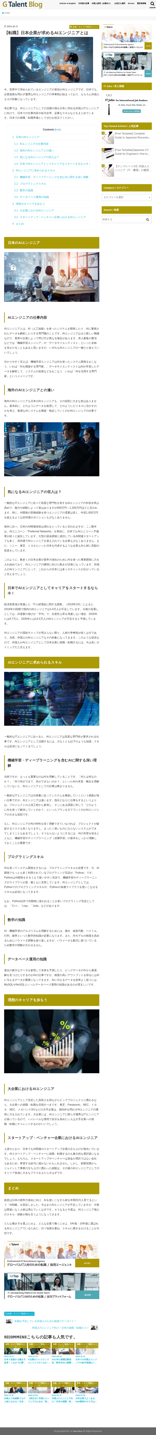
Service (131, 3)
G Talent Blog (76, 1431)
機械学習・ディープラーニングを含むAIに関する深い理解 (51, 177)
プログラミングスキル (30, 183)
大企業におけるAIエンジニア (34, 210)
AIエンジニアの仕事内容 (31, 143)
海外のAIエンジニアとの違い (34, 150)
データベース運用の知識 (31, 197)
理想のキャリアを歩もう (28, 203)
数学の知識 (23, 190)
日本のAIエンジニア (25, 137)
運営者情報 (141, 3)
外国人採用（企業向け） (102, 3)
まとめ (18, 223)
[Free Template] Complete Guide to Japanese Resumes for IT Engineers (132, 135)
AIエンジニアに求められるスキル (33, 170)
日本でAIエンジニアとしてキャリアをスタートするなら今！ (52, 163)
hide (58, 129)
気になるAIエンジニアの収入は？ (36, 157)
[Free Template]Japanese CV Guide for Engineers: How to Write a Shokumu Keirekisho (131, 152)
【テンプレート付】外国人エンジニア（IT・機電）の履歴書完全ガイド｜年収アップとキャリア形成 (133, 168)
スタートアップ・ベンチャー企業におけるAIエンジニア (50, 217)
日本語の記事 (83, 3)
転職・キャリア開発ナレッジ (20, 1314)
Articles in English (67, 3)
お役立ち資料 (119, 3)
